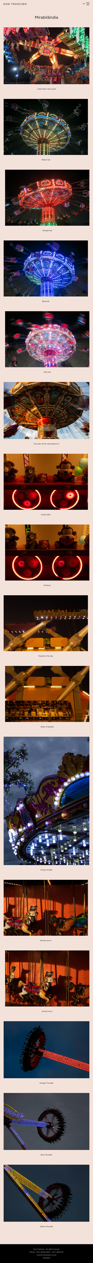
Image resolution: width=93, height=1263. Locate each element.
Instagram (46, 1258)
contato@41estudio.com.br (47, 1255)
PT (84, 4)
